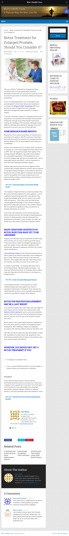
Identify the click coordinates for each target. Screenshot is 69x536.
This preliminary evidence (12, 253)
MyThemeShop (62, 533)
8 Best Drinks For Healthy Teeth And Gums (23, 453)
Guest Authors (33, 52)
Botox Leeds (17, 510)
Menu (3, 21)
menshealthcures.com (26, 423)
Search (58, 35)
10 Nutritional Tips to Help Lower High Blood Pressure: (36, 454)
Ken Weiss (8, 52)
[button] (66, 11)
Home (6, 30)
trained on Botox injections (13, 312)
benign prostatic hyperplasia (22, 106)
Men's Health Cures (7, 533)
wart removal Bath (19, 498)
